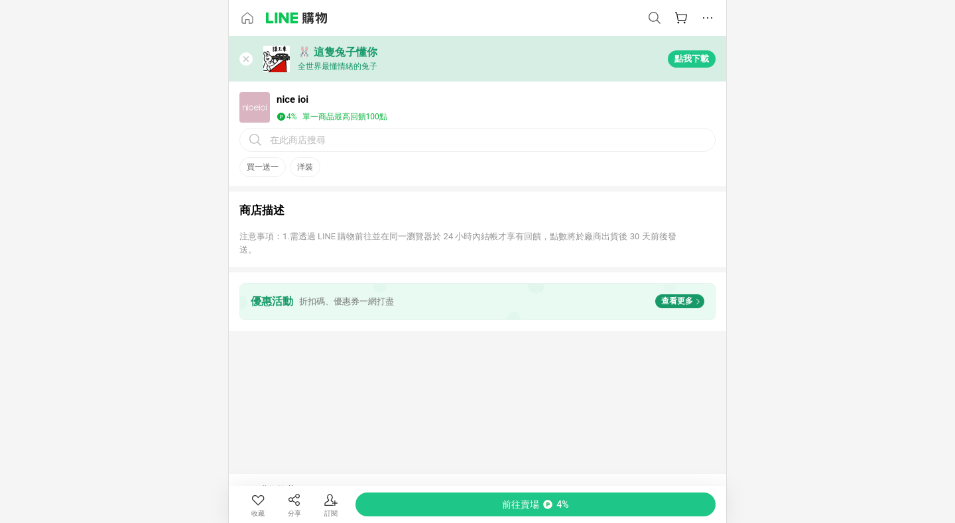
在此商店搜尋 (298, 140)
